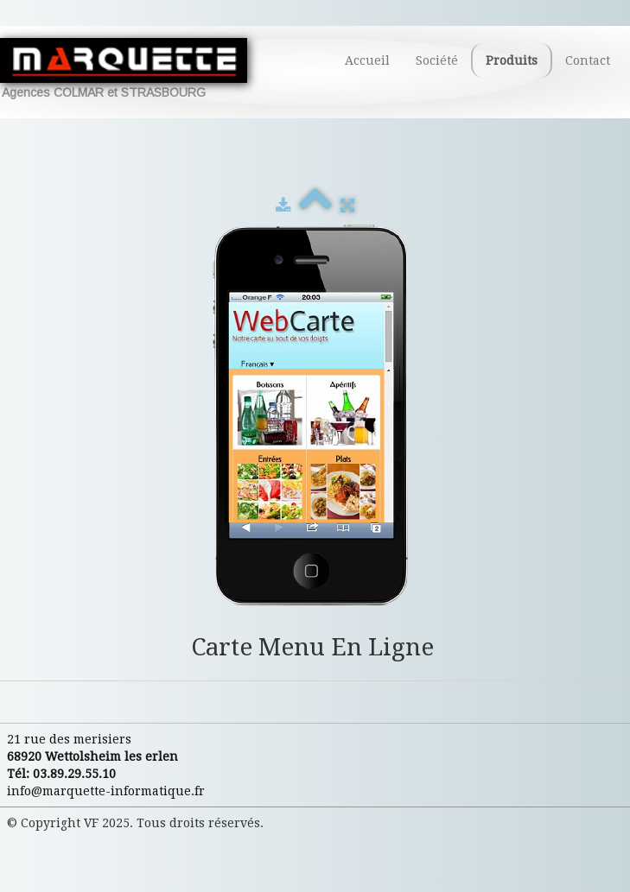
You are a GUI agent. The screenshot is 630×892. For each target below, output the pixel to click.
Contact (587, 60)
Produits (512, 60)
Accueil (367, 60)
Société (437, 60)
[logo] (130, 68)
